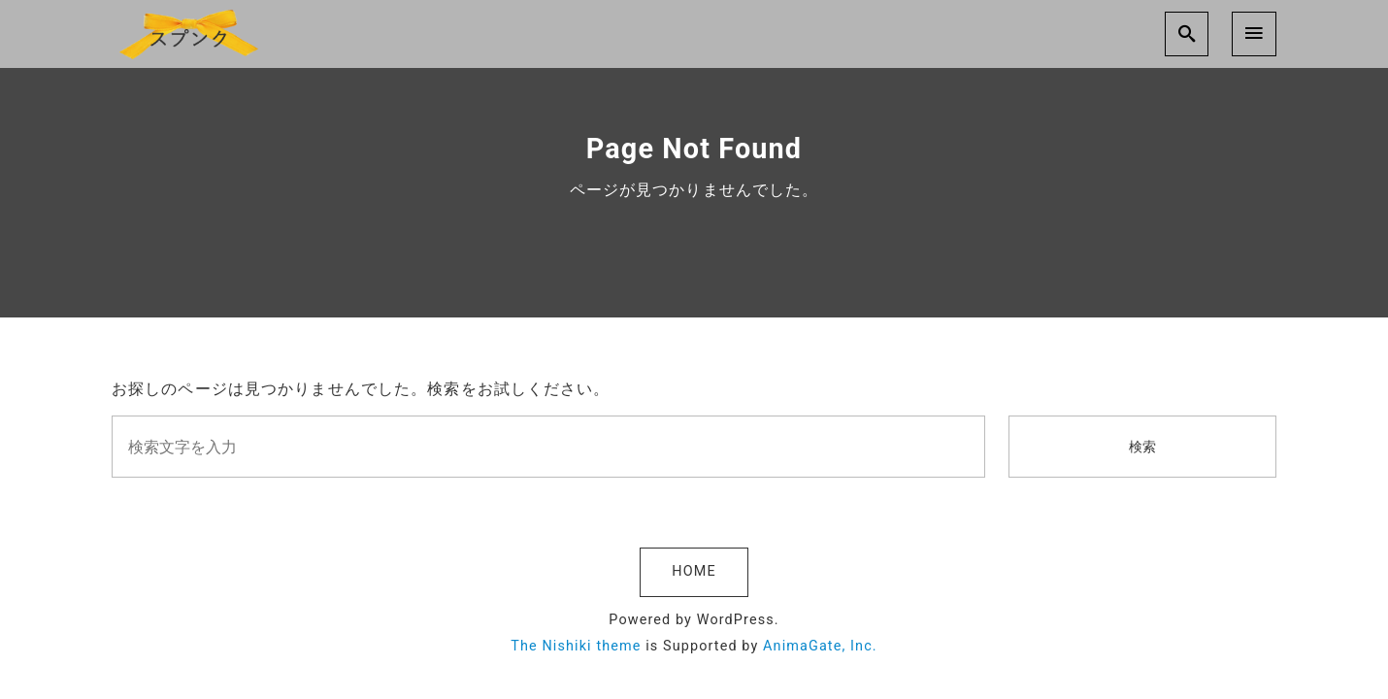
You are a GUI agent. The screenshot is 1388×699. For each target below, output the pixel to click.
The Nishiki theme (576, 646)
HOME (693, 571)
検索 (1142, 447)
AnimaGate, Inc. (820, 646)
